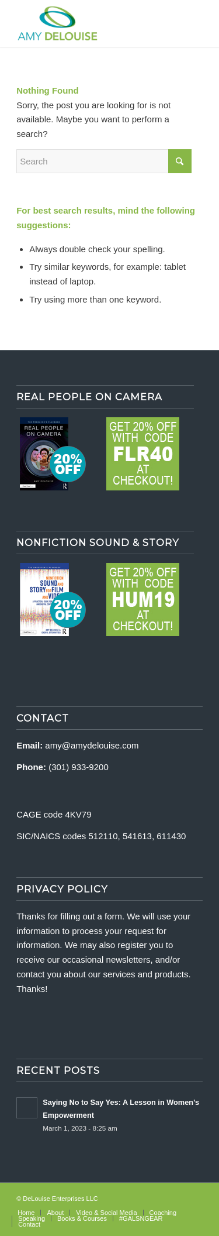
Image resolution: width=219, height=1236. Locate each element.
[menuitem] (26, 1213)
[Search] (104, 161)
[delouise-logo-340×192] (90, 23)
